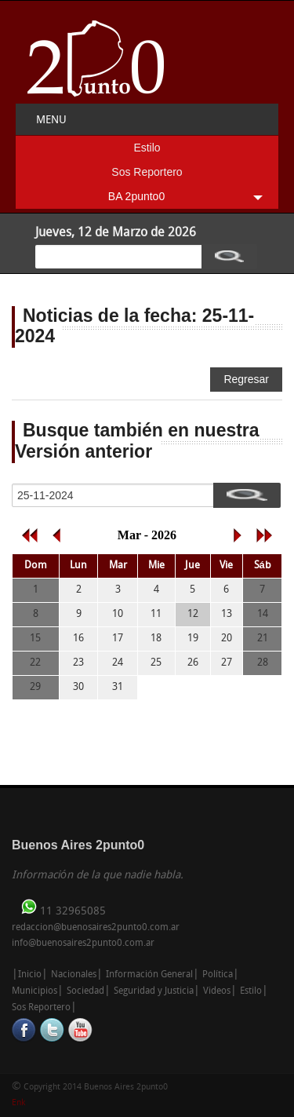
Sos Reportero (146, 172)
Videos (216, 991)
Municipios (34, 991)
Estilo (146, 147)
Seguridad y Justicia (154, 991)
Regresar (246, 379)
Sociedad (85, 991)
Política (217, 975)
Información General (149, 975)
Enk (18, 1103)
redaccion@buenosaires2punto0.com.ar (96, 928)
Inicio (30, 975)
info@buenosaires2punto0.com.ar (83, 943)
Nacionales (73, 975)
